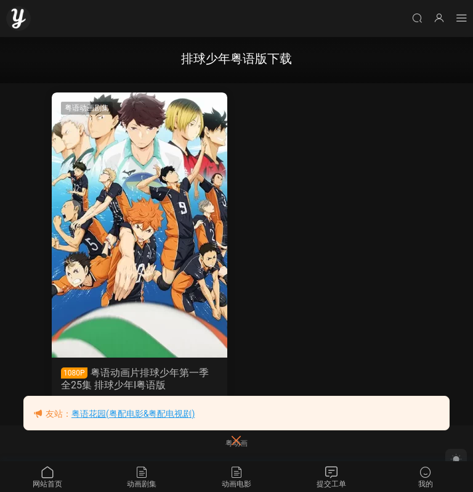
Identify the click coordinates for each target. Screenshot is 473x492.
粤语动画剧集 (87, 108)
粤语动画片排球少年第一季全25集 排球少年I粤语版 (135, 379)
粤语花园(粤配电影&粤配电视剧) (133, 414)
